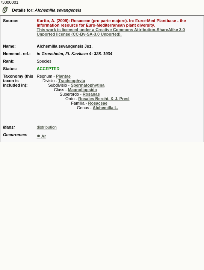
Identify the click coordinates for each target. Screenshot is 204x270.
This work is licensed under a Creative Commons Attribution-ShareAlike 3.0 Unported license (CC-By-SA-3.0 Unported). (111, 31)
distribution (47, 127)
